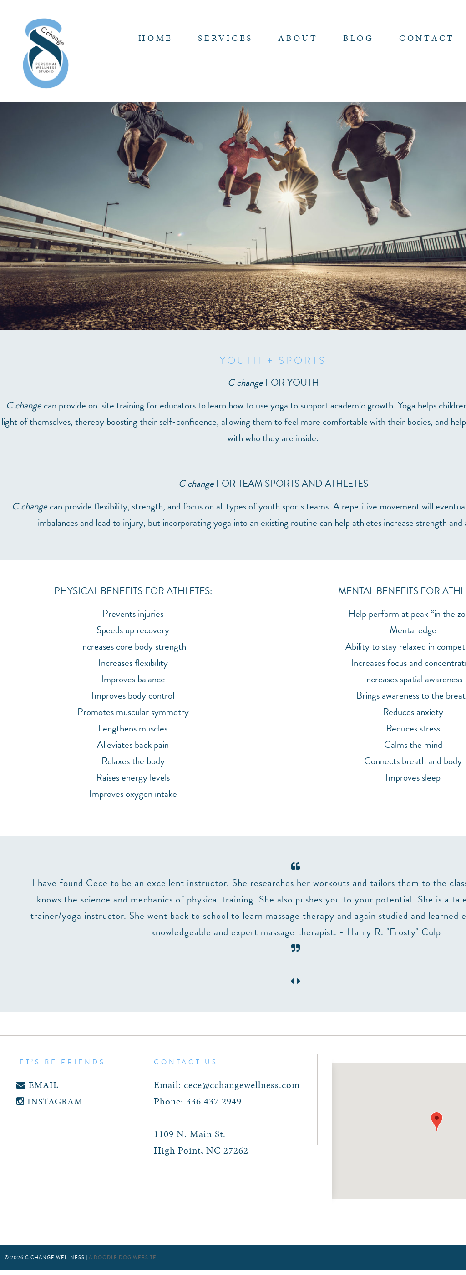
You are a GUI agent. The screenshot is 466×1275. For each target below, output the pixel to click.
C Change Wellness (45, 53)
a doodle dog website (123, 1257)
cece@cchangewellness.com (242, 1085)
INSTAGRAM (49, 1101)
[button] (437, 1121)
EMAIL (37, 1084)
